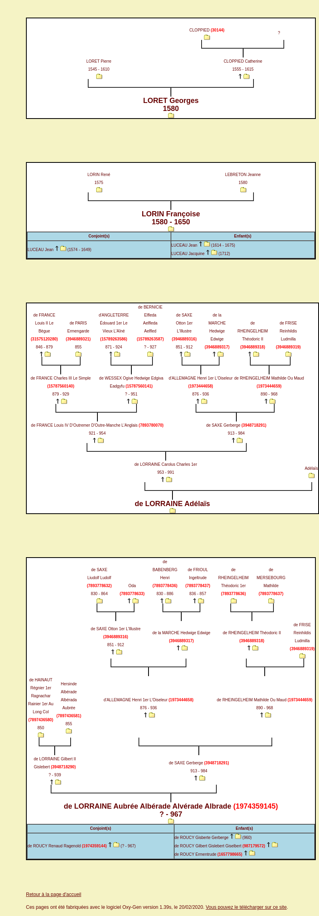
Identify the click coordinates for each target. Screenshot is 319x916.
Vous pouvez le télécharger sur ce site (246, 907)
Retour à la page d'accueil (53, 894)
